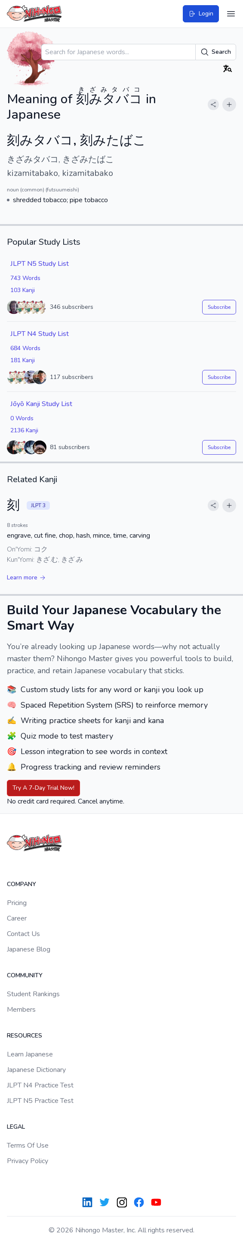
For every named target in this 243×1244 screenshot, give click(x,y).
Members (21, 1009)
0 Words (22, 418)
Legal (16, 1127)
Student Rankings (33, 994)
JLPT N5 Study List (39, 263)
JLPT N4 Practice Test (40, 1085)
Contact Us (23, 934)
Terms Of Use (28, 1145)
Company (21, 884)
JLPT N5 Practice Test (40, 1100)
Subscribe (219, 307)
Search (215, 52)
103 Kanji (22, 290)
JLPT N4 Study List (39, 334)
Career (17, 918)
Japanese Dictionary (36, 1070)
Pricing (17, 903)
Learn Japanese (30, 1054)
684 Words (25, 348)
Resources (24, 1036)
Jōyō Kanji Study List (41, 404)
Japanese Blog (28, 949)
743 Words (25, 278)
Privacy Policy (27, 1161)
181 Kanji (22, 360)
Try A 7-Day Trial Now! (43, 788)
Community (25, 975)
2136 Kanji (24, 430)
